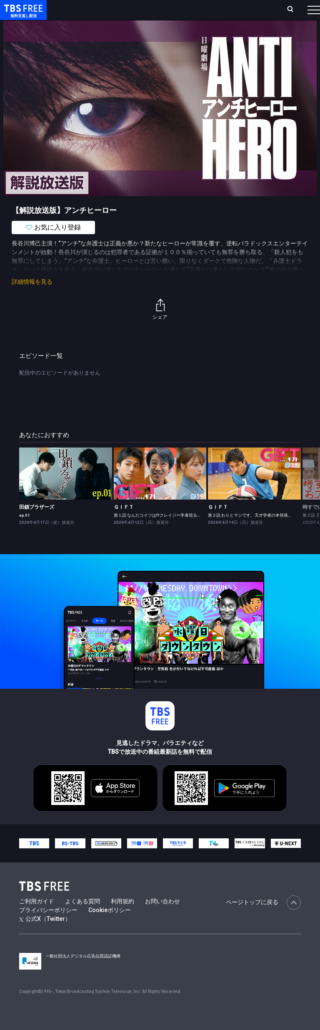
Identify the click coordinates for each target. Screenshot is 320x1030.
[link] (65, 490)
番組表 (300, 13)
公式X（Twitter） (45, 935)
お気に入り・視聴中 (207, 13)
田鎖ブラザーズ (36, 524)
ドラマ (167, 33)
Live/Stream (165, 8)
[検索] (247, 13)
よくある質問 (82, 918)
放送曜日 (111, 13)
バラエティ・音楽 (208, 33)
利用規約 (122, 918)
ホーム (93, 13)
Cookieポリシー (109, 926)
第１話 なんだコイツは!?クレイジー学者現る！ (157, 532)
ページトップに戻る (263, 919)
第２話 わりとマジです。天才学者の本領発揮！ (252, 532)
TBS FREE (22, 14)
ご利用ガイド (36, 918)
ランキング (136, 13)
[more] (238, 33)
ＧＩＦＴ (124, 524)
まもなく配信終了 (128, 33)
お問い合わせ (162, 918)
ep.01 (24, 532)
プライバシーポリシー (48, 926)
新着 (90, 33)
